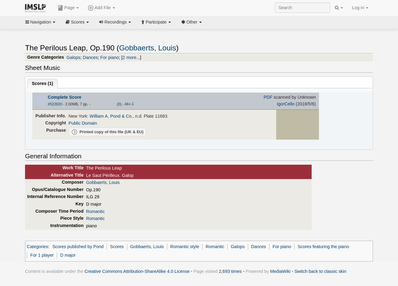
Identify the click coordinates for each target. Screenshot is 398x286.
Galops (74, 57)
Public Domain (83, 123)
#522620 (55, 104)
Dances (90, 57)
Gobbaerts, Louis (147, 48)
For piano (109, 57)
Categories (37, 246)
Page (68, 8)
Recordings (115, 22)
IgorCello (286, 103)
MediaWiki (280, 271)
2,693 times (230, 271)
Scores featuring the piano (323, 246)
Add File (101, 8)
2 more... (131, 57)
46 (126, 104)
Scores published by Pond (78, 246)
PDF (268, 97)
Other (191, 22)
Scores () (42, 83)
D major (68, 255)
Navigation (40, 22)
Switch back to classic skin (320, 271)
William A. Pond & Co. (111, 116)
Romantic (95, 211)
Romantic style (184, 246)
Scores (77, 22)
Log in (360, 7)
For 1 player (42, 255)
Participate (156, 22)
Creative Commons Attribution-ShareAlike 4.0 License (137, 271)
